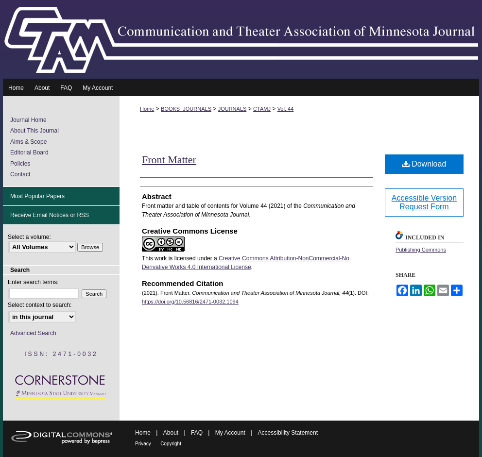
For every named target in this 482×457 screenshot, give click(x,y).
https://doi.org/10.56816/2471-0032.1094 (190, 302)
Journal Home (28, 120)
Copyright (170, 443)
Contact (20, 174)
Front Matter (169, 159)
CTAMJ (262, 109)
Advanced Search (33, 333)
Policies (20, 163)
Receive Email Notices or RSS (49, 215)
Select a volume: (29, 237)
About (170, 432)
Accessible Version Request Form (424, 202)
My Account (230, 432)
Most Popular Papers (37, 196)
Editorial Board (29, 152)
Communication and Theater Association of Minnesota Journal (241, 39)
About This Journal (34, 130)
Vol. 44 (285, 109)
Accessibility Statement (288, 432)
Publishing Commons (421, 250)
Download (424, 164)
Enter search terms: (33, 282)
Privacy (143, 443)
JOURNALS (232, 109)
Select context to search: (39, 305)
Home (147, 109)
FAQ (197, 432)
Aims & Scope (28, 141)
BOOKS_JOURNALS (186, 109)
